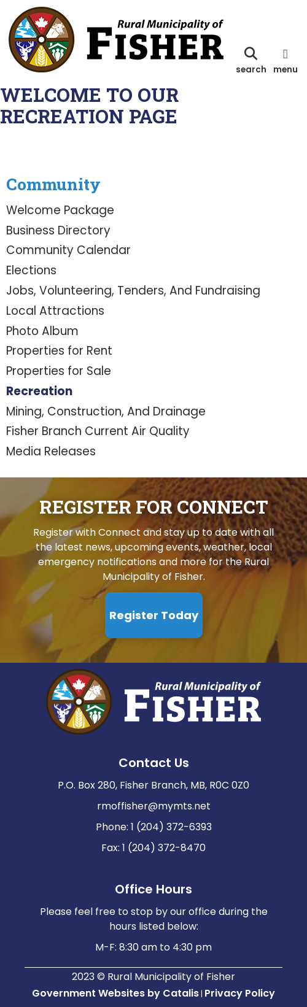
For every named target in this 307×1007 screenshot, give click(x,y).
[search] (251, 60)
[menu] (285, 60)
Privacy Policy (239, 993)
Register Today (153, 615)
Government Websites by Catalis (115, 993)
